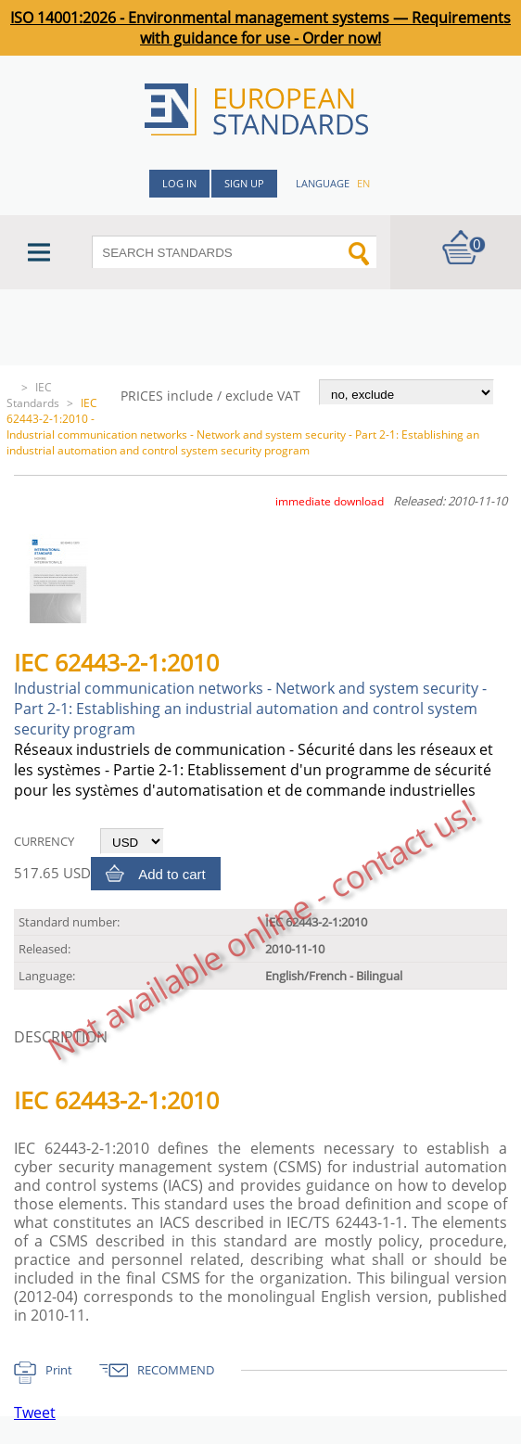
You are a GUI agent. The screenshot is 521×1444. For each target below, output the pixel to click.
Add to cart (172, 874)
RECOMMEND (175, 1369)
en (363, 183)
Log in (179, 183)
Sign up (244, 183)
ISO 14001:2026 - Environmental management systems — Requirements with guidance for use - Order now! (260, 27)
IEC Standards (32, 395)
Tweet (35, 1412)
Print (58, 1369)
